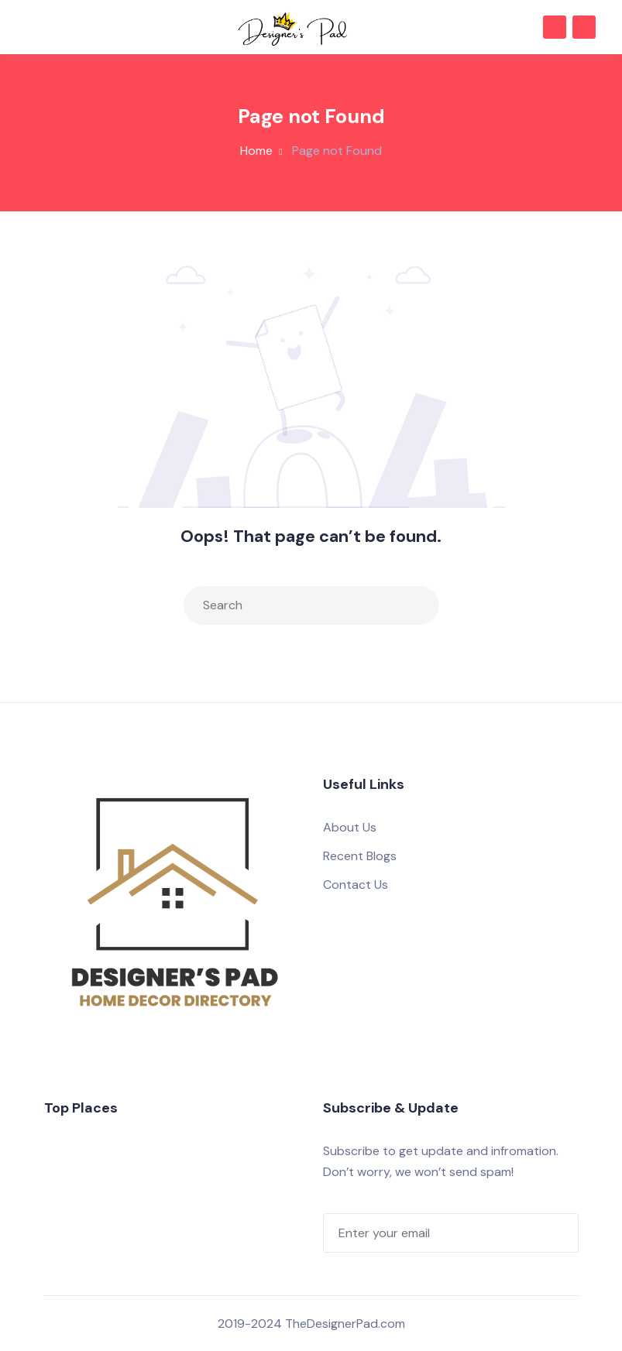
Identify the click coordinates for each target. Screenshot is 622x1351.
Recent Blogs (360, 856)
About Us (349, 827)
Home (256, 150)
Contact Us (355, 884)
